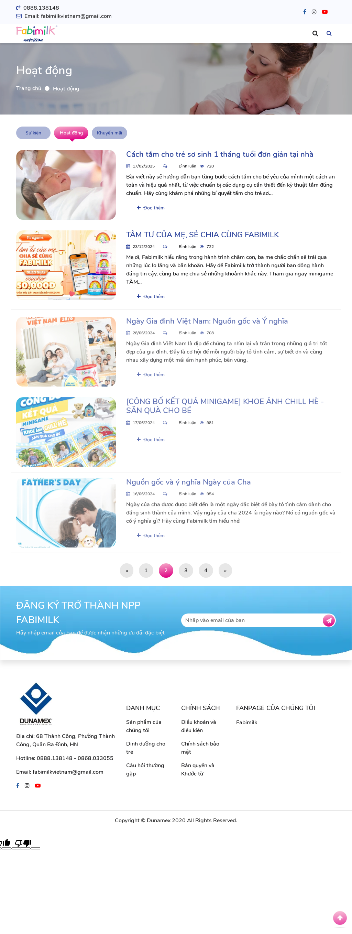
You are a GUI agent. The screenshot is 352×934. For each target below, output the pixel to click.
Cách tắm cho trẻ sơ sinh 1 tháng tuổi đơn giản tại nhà (220, 154)
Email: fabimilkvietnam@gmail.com (64, 16)
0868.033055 (95, 758)
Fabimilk (246, 722)
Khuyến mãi (109, 133)
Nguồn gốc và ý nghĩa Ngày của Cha (188, 484)
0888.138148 (37, 8)
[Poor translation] (23, 842)
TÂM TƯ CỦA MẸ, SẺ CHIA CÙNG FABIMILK (202, 234)
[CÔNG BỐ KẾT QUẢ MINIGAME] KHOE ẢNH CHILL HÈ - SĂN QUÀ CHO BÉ (225, 408)
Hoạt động (71, 133)
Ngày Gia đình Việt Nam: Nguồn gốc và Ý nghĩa (207, 323)
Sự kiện (33, 133)
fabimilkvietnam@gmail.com (68, 772)
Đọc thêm (151, 208)
